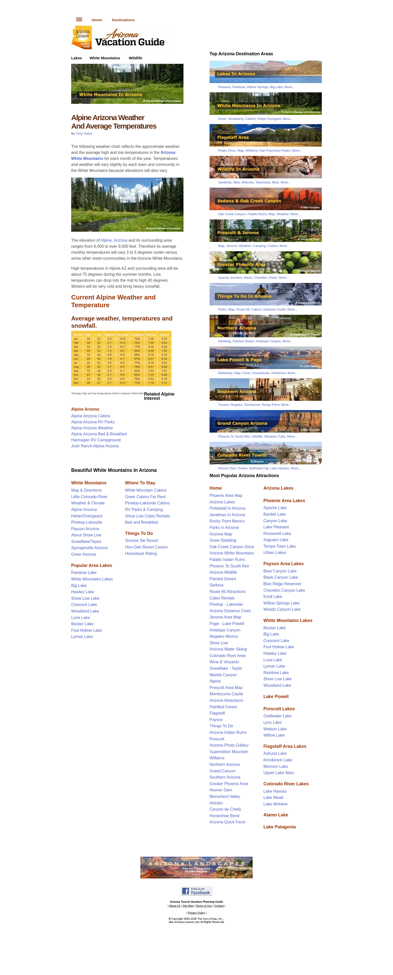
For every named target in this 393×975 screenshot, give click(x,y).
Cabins (250, 119)
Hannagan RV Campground (96, 440)
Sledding (224, 341)
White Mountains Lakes (92, 579)
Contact (219, 905)
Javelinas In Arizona (227, 515)
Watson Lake (275, 729)
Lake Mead (273, 797)
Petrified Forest (223, 707)
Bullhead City (258, 468)
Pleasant (224, 87)
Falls (281, 436)
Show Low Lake (85, 598)
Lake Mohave (275, 804)
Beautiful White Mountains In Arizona (114, 470)
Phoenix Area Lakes (284, 500)
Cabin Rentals (222, 598)
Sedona (216, 585)
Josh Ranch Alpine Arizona (95, 446)
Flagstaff (217, 713)
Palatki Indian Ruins (227, 559)
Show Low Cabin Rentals (147, 516)
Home (97, 20)
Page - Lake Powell (227, 623)
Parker (243, 468)
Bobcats (248, 182)
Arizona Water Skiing (228, 649)
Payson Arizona (85, 529)
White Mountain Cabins (145, 490)
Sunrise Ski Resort (141, 540)
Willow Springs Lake (281, 603)
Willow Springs (257, 87)
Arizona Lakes (222, 502)
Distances (278, 373)
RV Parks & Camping (144, 509)
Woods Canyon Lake (282, 609)
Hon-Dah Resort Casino (146, 547)
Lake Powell (276, 696)
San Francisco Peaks (274, 150)
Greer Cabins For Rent (145, 497)
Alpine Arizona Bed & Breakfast (99, 434)
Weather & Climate (88, 503)
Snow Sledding (223, 540)
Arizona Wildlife (223, 572)
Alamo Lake (275, 814)
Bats (236, 182)
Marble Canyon (223, 675)
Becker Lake (82, 624)
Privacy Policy (196, 912)
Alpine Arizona (85, 409)
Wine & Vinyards (224, 662)
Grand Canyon (223, 771)
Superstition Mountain (229, 752)
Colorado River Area (228, 656)
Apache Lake (275, 508)
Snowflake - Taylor (226, 668)
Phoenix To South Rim (234, 436)
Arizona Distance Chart (230, 611)
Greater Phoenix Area (229, 784)
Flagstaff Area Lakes (284, 746)
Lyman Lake (82, 636)
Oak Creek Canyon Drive (232, 547)
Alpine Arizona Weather (92, 428)
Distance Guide (274, 309)
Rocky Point (270, 405)
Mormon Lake (275, 766)
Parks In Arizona (224, 527)
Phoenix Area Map (226, 495)
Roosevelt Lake (277, 533)
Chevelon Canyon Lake (284, 590)
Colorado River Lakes (286, 783)
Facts (246, 373)
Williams (252, 150)
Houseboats (260, 373)
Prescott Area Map (226, 688)
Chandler (260, 277)
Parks (273, 277)
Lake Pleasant (276, 527)
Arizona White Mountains (232, 553)
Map (240, 150)
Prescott (217, 739)
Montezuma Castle (226, 694)
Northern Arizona (225, 764)
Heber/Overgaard (86, 516)
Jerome (231, 246)
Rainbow (239, 87)
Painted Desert (243, 341)
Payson (216, 720)
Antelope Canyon (268, 341)
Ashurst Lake (275, 753)
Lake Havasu (279, 468)
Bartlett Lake (274, 514)
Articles (216, 803)
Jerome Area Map (225, 617)
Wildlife (135, 58)
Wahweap (225, 373)
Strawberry (236, 119)
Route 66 (243, 309)
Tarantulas (262, 182)
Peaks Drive (227, 150)
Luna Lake (80, 617)
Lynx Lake (272, 722)
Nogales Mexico (224, 636)
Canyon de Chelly (225, 809)
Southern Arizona (225, 777)
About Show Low (86, 535)
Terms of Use (204, 905)
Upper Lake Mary (278, 773)
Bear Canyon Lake (280, 571)
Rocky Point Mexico (227, 521)
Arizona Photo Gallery (229, 745)
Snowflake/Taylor (86, 541)
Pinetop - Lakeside (226, 604)
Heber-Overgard (269, 119)
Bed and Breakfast (141, 522)
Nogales (236, 405)
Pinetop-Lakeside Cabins (147, 503)
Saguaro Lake (275, 540)
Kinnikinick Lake (277, 760)
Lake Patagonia (279, 826)
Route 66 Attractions (228, 591)
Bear (275, 182)
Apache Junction (230, 277)
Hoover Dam (227, 468)
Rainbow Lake (83, 572)
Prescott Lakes (279, 708)
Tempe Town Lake (279, 546)
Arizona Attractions (226, 700)
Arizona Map (221, 534)
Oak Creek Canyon (232, 214)
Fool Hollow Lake (86, 630)
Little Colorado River (89, 497)
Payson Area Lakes (283, 563)
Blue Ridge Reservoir (282, 584)
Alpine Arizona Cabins (91, 416)
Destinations (123, 20)
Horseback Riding (141, 553)
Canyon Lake (275, 521)
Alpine (215, 681)
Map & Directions (86, 490)
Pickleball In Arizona (227, 508)
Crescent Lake (84, 604)
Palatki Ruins (257, 214)
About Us (174, 905)
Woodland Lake (85, 611)
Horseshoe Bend (224, 816)
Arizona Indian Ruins (228, 732)
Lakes (76, 58)
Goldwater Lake (277, 716)
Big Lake (79, 585)
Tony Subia (84, 133)
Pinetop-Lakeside (86, 522)
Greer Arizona (83, 554)
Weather (282, 214)
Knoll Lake (272, 596)
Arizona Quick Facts (227, 822)
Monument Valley (225, 796)
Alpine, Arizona (114, 240)
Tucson (223, 405)
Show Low (219, 643)
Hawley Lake (82, 592)
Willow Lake (274, 735)
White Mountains (104, 58)
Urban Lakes (274, 552)
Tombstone (252, 405)
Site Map (188, 905)
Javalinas (225, 182)
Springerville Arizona (89, 548)
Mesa (248, 277)
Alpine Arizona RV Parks (93, 422)
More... (289, 87)
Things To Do (221, 726)
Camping (259, 246)
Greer (222, 119)
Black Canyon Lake (280, 577)
